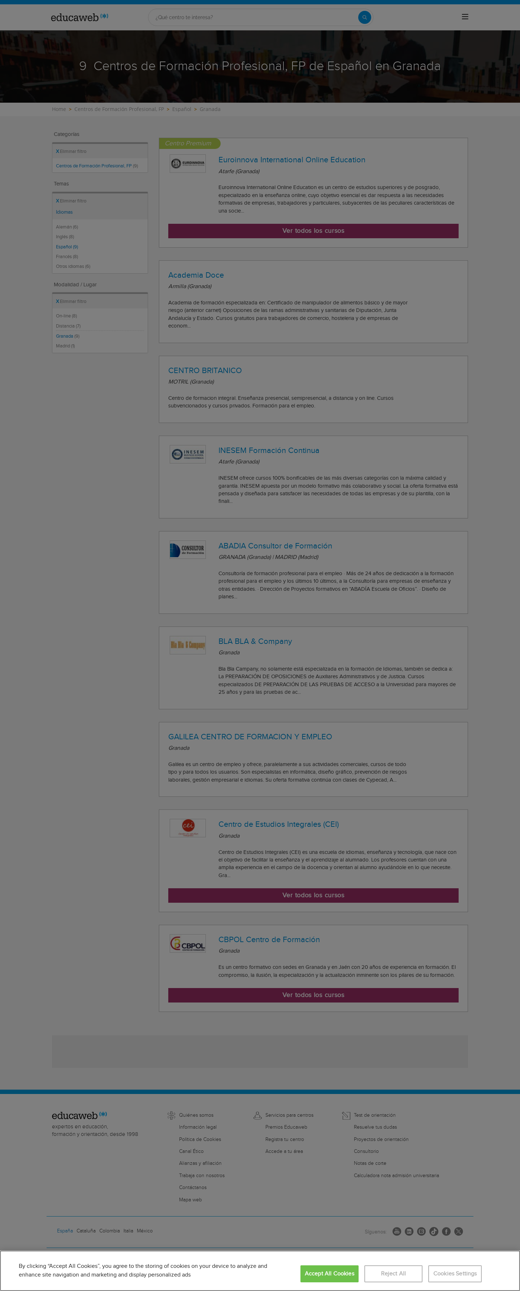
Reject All (393, 1273)
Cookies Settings (455, 1273)
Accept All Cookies (329, 1273)
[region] (260, 1271)
